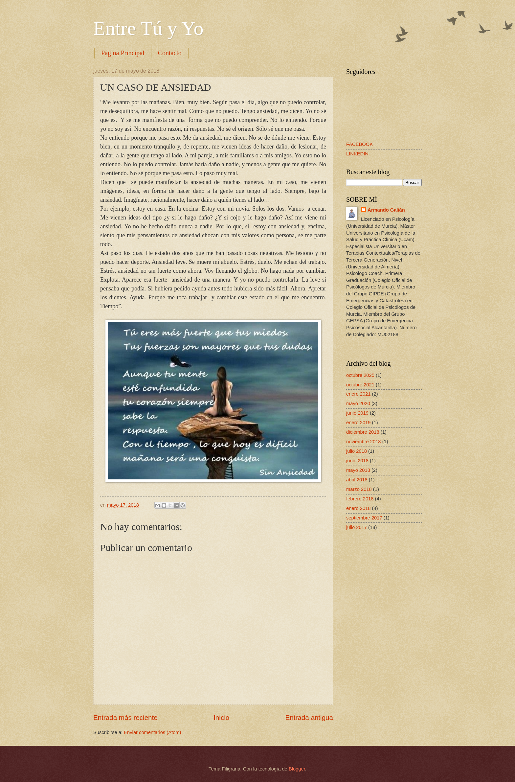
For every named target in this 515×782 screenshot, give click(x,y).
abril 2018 (357, 479)
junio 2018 (357, 460)
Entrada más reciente (125, 717)
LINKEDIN (357, 153)
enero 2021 (358, 394)
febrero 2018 (359, 498)
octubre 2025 (360, 375)
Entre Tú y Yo (148, 28)
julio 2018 (356, 451)
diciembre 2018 (362, 432)
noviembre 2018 (363, 441)
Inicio (221, 717)
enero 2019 (358, 422)
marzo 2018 (359, 489)
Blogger (297, 768)
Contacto (170, 53)
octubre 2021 (360, 384)
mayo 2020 (358, 403)
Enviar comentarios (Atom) (152, 732)
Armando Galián (386, 210)
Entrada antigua (309, 717)
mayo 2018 (358, 470)
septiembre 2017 (364, 517)
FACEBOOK (359, 144)
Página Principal (123, 53)
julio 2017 (356, 527)
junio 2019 (357, 413)
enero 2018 (358, 508)
